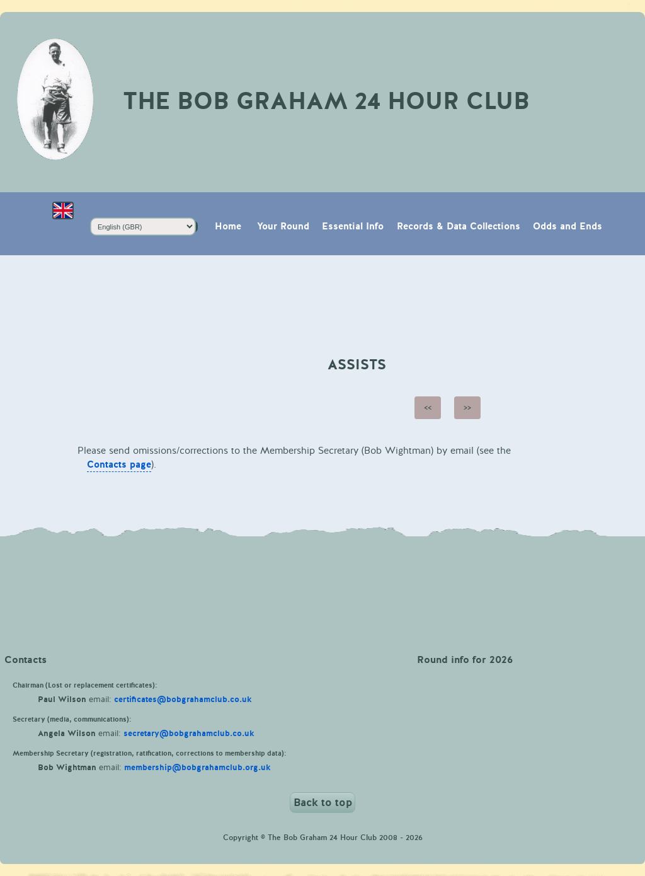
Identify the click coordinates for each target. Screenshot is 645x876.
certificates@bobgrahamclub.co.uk (183, 699)
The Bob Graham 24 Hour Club (326, 101)
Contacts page (119, 464)
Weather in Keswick (322, 583)
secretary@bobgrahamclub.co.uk (188, 733)
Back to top (323, 802)
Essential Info (353, 226)
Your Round (283, 226)
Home (228, 226)
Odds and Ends (567, 226)
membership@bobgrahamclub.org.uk (197, 767)
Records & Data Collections (458, 226)
